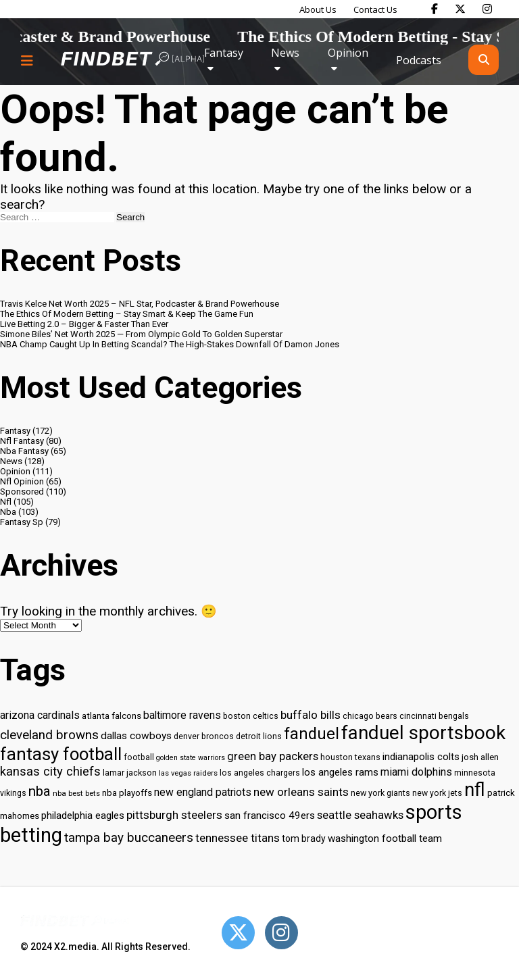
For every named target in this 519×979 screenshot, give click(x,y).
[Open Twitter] (238, 932)
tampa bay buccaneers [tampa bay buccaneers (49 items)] (128, 837)
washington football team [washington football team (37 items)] (385, 838)
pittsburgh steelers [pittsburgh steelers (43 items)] (174, 815)
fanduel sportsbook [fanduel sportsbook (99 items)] (423, 733)
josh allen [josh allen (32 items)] (480, 757)
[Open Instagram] (281, 932)
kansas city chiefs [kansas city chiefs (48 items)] (50, 771)
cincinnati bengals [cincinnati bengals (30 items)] (434, 716)
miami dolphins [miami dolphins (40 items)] (416, 771)
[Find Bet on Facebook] (434, 8)
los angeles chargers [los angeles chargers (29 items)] (260, 773)
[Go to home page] (132, 60)
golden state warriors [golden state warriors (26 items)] (190, 757)
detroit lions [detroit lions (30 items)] (259, 736)
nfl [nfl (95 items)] (474, 790)
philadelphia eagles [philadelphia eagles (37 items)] (82, 815)
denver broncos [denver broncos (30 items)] (204, 736)
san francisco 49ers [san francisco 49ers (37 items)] (269, 815)
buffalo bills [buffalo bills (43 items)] (310, 715)
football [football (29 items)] (139, 757)
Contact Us (375, 9)
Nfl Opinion (22, 481)
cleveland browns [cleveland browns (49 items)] (49, 735)
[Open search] (483, 60)
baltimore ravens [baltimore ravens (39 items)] (182, 715)
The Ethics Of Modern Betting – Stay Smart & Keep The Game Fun (126, 314)
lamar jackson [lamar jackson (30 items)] (130, 773)
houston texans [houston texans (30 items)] (350, 757)
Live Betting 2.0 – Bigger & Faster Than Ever (84, 324)
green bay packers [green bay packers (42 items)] (272, 756)
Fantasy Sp (21, 522)
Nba (8, 512)
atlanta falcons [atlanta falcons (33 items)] (111, 715)
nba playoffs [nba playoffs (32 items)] (127, 793)
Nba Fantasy (24, 451)
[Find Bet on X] (460, 8)
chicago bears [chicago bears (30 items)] (370, 716)
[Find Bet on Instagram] (487, 8)
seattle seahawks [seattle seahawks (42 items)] (360, 815)
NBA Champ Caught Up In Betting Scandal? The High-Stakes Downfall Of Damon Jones (169, 344)
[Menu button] (27, 60)
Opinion (348, 52)
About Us (318, 9)
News (285, 52)
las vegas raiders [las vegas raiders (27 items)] (188, 773)
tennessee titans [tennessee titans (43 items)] (237, 838)
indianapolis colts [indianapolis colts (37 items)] (421, 757)
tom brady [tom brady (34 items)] (304, 838)
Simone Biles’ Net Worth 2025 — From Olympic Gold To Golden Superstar (141, 334)
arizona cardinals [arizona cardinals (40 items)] (40, 715)
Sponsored (22, 491)
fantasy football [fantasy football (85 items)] (61, 754)
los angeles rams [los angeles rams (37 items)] (340, 772)
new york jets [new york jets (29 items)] (437, 793)
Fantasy (223, 52)
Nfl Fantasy (22, 441)
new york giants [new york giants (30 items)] (380, 793)
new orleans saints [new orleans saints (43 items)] (301, 792)
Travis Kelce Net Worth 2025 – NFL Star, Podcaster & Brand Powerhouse (139, 304)
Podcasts (418, 60)
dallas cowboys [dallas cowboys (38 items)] (136, 736)
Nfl (5, 502)
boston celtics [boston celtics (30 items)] (250, 716)
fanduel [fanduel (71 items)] (311, 733)
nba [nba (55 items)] (39, 791)
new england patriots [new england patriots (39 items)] (202, 792)
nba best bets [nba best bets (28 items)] (76, 793)
